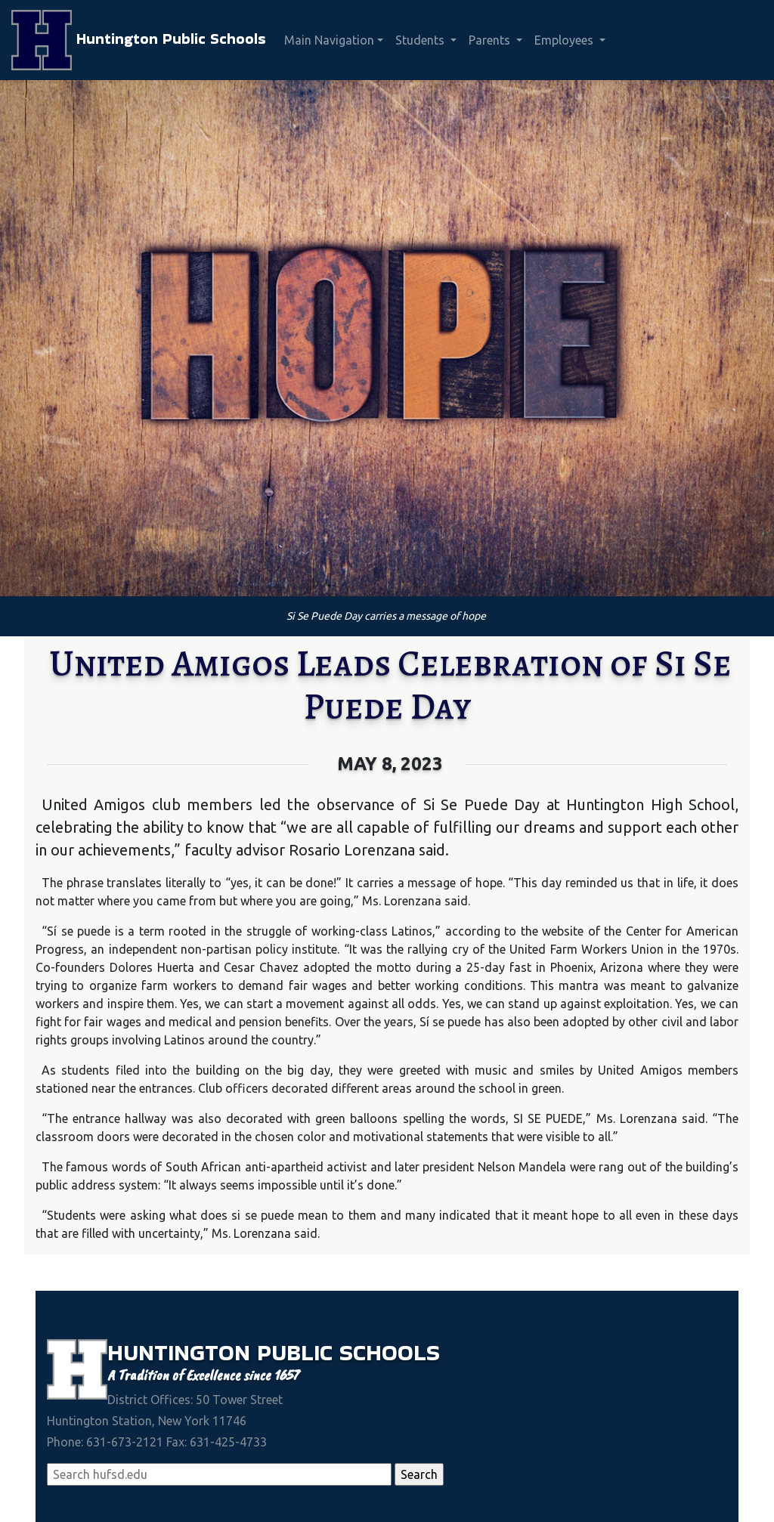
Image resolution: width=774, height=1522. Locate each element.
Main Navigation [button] (329, 40)
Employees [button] (565, 40)
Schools (389, 1352)
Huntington (182, 1352)
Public (298, 1352)
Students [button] (421, 40)
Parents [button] (491, 40)
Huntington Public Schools (138, 40)
